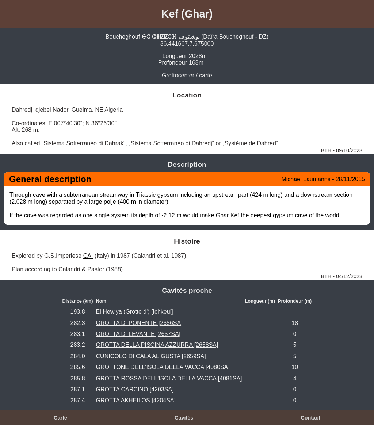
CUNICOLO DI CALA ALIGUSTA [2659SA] (151, 356)
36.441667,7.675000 (187, 44)
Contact (310, 418)
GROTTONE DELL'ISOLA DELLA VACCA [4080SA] (163, 367)
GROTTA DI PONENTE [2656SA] (139, 323)
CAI (88, 256)
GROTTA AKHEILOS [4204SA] (136, 400)
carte (205, 75)
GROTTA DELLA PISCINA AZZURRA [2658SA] (157, 345)
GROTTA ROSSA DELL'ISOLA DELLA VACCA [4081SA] (169, 378)
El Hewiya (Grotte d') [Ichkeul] (134, 312)
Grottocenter (178, 75)
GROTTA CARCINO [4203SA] (135, 389)
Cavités (184, 418)
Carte (60, 418)
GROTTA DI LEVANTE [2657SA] (138, 334)
